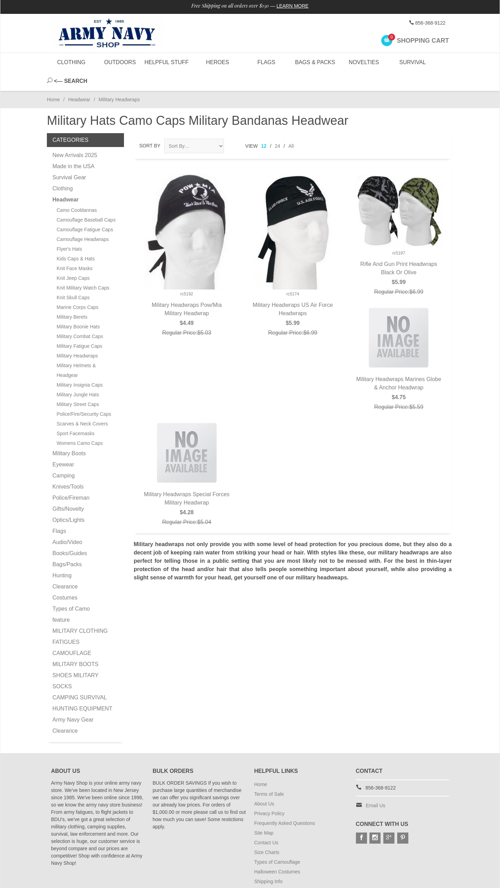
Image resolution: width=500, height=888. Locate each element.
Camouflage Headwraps (83, 220)
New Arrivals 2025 (74, 136)
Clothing (71, 62)
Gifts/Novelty (68, 490)
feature (61, 601)
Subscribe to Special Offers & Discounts (297, 872)
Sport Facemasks (75, 414)
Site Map (263, 814)
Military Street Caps (78, 385)
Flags (266, 62)
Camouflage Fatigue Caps (85, 210)
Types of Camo (71, 590)
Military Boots (69, 434)
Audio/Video (67, 523)
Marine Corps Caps (78, 288)
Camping (63, 456)
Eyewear (63, 445)
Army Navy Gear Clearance (72, 706)
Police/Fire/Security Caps (84, 395)
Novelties (363, 62)
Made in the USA (73, 147)
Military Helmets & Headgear (76, 351)
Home (53, 80)
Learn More (293, 6)
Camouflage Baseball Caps (86, 201)
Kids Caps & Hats (76, 239)
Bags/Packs (67, 545)
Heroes (217, 62)
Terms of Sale (269, 775)
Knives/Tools (68, 468)
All (291, 127)
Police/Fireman (71, 479)
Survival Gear (69, 158)
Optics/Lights (68, 501)
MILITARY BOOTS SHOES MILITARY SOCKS (75, 656)
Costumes (64, 578)
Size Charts (266, 833)
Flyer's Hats (69, 230)
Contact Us (266, 823)
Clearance (65, 567)
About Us (264, 784)
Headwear (79, 80)
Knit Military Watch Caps (83, 268)
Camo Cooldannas (77, 191)
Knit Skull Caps (73, 278)
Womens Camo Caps (80, 424)
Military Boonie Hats (78, 307)
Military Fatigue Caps (79, 327)
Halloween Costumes (277, 852)
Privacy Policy (269, 794)
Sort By (149, 126)
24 (277, 127)
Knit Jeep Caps (73, 259)
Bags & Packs (314, 62)
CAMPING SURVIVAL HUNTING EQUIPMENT (82, 683)
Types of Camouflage (277, 843)
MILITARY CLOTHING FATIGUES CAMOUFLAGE (80, 623)
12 (264, 127)
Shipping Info (268, 862)
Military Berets (72, 298)
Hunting (62, 556)
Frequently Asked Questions (284, 804)
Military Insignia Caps (80, 366)
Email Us (375, 786)
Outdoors (120, 62)
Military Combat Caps (80, 317)
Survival (412, 62)
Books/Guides (69, 534)
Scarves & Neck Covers (82, 404)
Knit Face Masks (74, 249)
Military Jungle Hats (78, 375)
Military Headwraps (77, 336)
